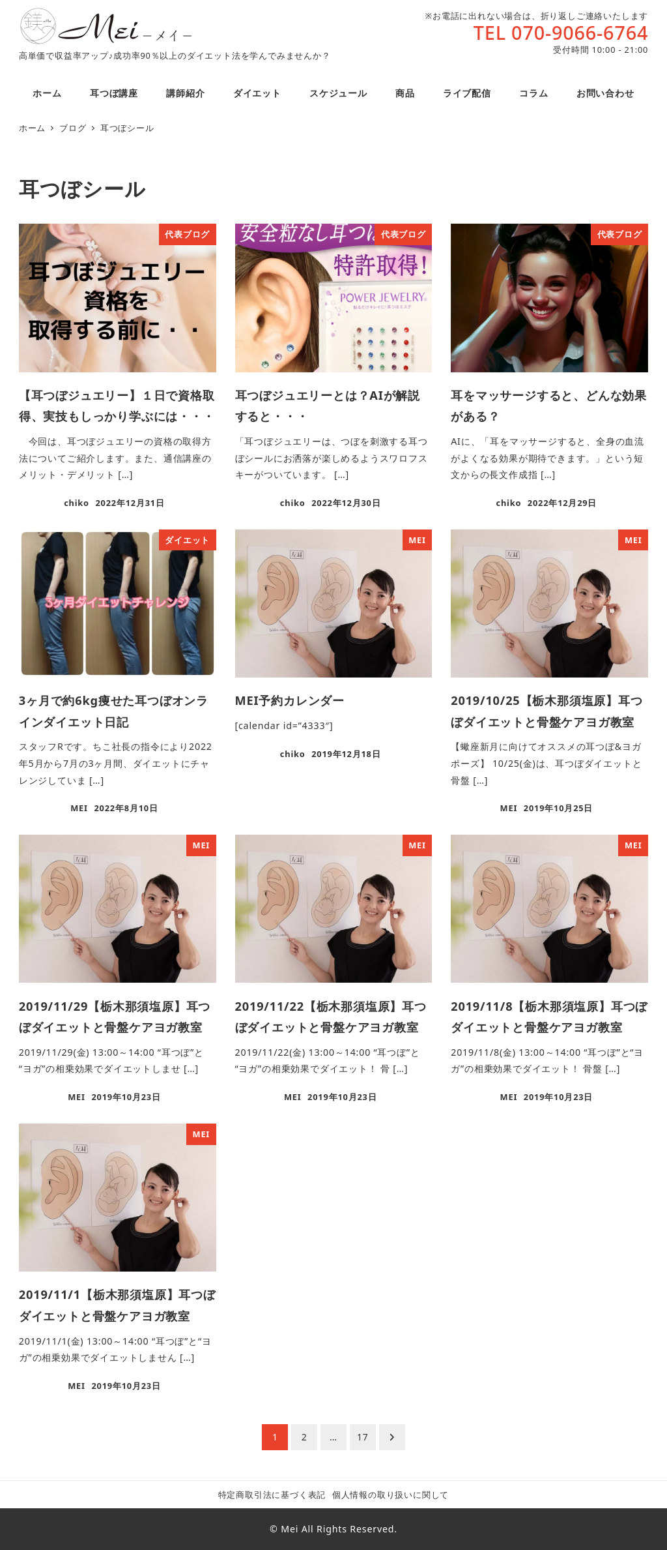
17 (363, 1437)
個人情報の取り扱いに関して (390, 1494)
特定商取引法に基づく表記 (272, 1494)
